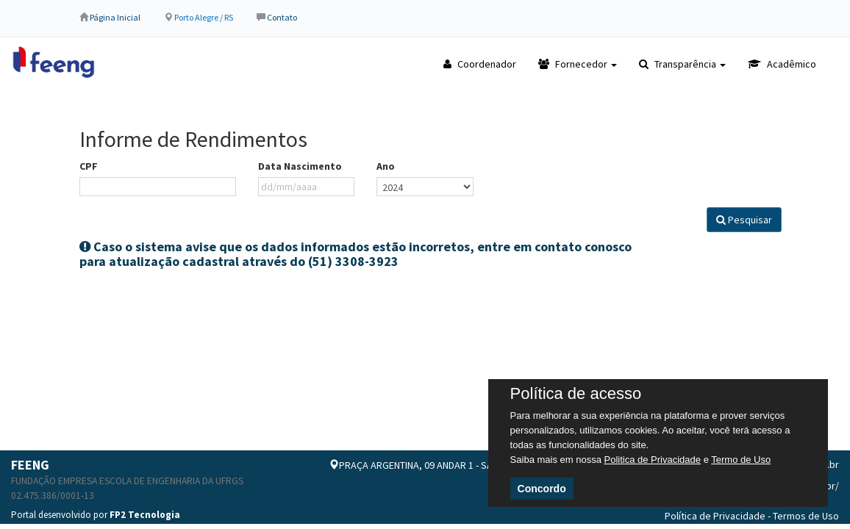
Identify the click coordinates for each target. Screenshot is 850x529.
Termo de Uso (741, 459)
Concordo (542, 488)
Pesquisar (744, 219)
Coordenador (479, 64)
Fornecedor (577, 64)
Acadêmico (782, 64)
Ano (385, 166)
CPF (88, 166)
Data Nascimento (300, 166)
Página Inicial (115, 17)
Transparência (682, 64)
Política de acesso (576, 393)
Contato (282, 17)
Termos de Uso (806, 515)
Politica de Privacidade (652, 459)
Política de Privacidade (715, 515)
